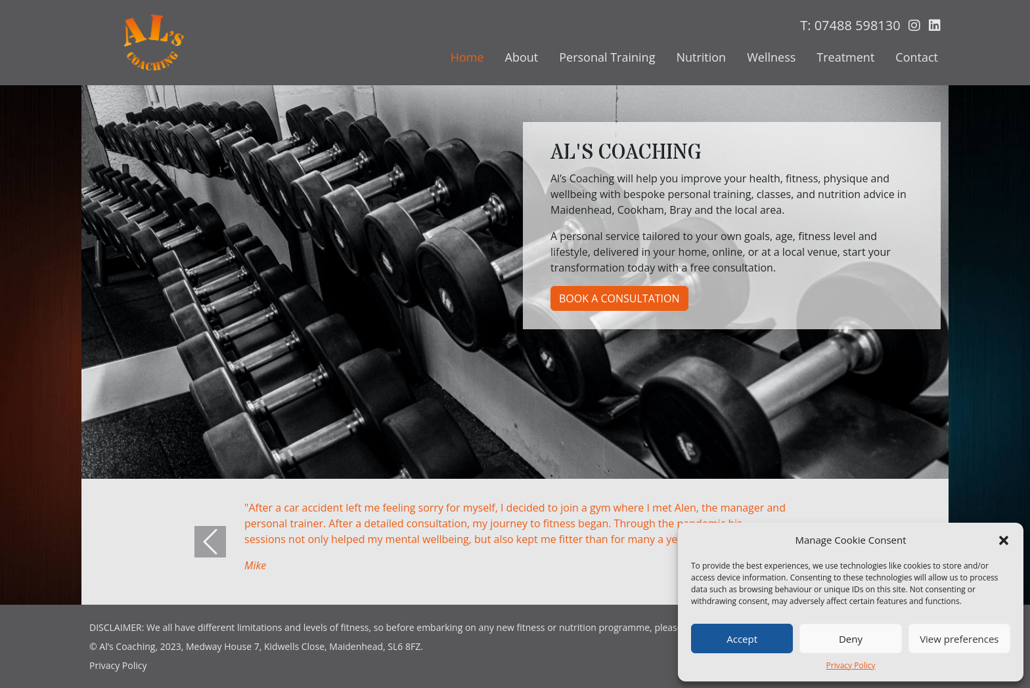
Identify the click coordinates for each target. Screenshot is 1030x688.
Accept (742, 638)
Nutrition (701, 57)
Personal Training (607, 57)
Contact (916, 57)
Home (467, 57)
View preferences (959, 638)
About (522, 57)
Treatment (845, 57)
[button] (1003, 539)
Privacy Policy (851, 665)
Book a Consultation (619, 298)
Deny (850, 638)
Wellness (771, 57)
